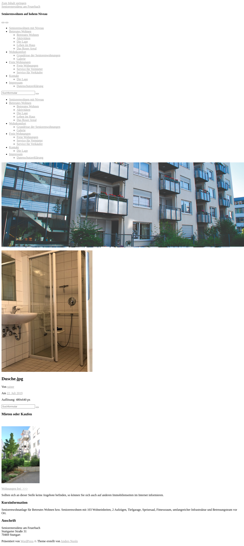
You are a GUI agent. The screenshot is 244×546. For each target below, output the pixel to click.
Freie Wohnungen (20, 62)
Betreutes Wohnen (20, 31)
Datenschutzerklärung (30, 86)
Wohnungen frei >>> (15, 488)
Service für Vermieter (30, 69)
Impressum (16, 82)
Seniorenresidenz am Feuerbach (21, 6)
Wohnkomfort (17, 51)
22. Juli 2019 (15, 393)
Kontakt (14, 75)
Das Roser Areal (27, 48)
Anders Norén (69, 541)
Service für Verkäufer (30, 72)
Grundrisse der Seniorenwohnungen (38, 55)
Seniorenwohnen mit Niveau (26, 28)
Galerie (21, 58)
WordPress (27, 541)
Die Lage (22, 41)
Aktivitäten (23, 38)
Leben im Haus (26, 45)
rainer (10, 386)
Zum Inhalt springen (14, 3)
